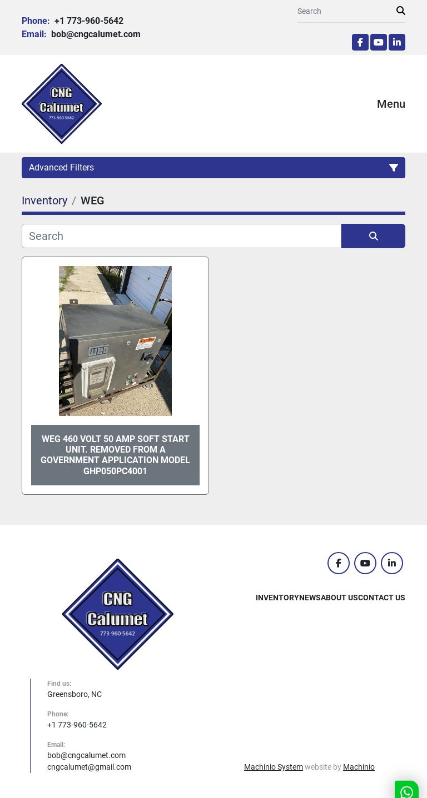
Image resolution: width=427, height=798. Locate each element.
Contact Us (381, 597)
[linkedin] (397, 42)
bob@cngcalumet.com (95, 34)
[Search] (346, 11)
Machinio (359, 766)
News (310, 597)
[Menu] (361, 104)
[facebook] (360, 42)
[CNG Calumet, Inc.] (117, 613)
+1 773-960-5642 (87, 21)
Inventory (277, 597)
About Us (339, 597)
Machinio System (273, 766)
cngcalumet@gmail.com (89, 766)
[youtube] (378, 42)
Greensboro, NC (74, 694)
